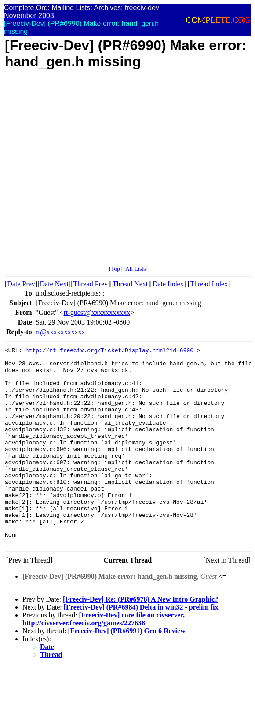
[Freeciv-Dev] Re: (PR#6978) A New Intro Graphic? (140, 638)
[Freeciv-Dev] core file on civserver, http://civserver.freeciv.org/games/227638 (103, 658)
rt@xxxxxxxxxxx (60, 332)
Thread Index (209, 284)
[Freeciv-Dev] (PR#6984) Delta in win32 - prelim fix (141, 646)
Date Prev (21, 284)
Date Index (168, 284)
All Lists (135, 268)
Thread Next (130, 284)
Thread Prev (90, 284)
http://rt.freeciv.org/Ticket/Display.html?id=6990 (109, 351)
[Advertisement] (93, 172)
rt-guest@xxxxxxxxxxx (97, 312)
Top (115, 268)
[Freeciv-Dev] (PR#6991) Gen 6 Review (127, 670)
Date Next (54, 284)
